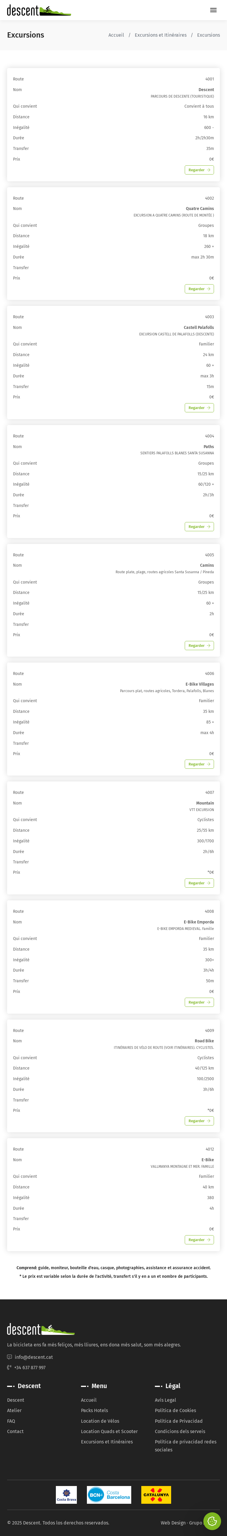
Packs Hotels (94, 1410)
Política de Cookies (175, 1410)
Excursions (208, 35)
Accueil (116, 35)
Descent (15, 1400)
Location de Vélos (100, 1421)
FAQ (11, 1421)
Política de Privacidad (179, 1421)
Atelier (14, 1410)
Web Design (173, 1523)
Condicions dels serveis (180, 1431)
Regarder (199, 170)
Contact (15, 1431)
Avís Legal (165, 1400)
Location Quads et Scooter (109, 1431)
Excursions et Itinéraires (161, 35)
